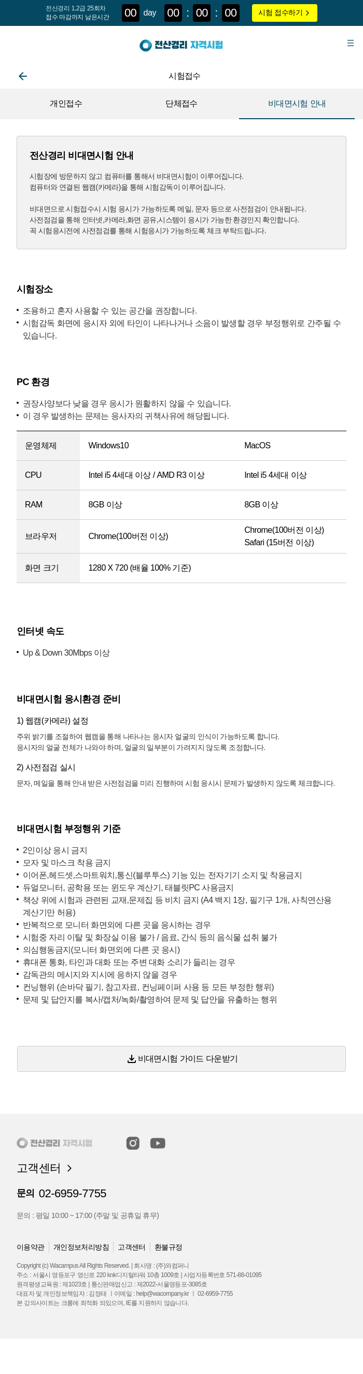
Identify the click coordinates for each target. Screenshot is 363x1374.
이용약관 (31, 1247)
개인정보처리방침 (81, 1247)
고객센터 (132, 1247)
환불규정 (169, 1247)
